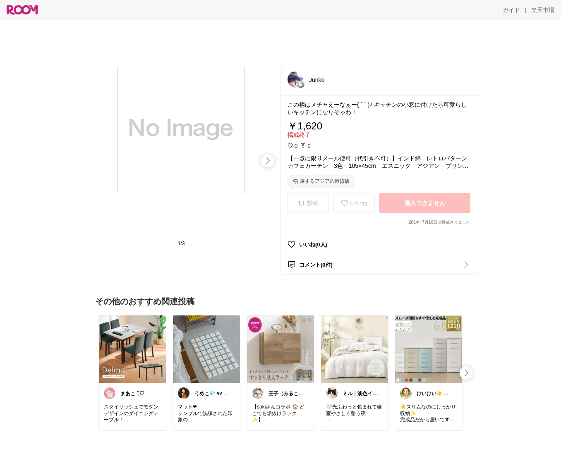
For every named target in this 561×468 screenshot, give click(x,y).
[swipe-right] (267, 160)
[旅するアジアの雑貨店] (321, 181)
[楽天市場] (542, 10)
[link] (132, 348)
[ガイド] (511, 10)
